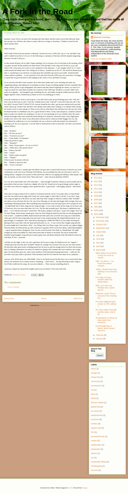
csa (92, 390)
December (100, 217)
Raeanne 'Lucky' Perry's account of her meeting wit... (106, 295)
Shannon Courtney (102, 37)
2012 (96, 185)
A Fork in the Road (37, 11)
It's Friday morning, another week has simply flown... (104, 279)
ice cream (95, 411)
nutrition (94, 424)
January (99, 339)
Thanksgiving (96, 466)
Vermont (94, 470)
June (98, 239)
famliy (93, 398)
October (99, 224)
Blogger (84, 488)
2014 (96, 178)
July (98, 235)
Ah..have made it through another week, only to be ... (106, 312)
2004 (96, 214)
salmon (94, 453)
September (101, 228)
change (94, 373)
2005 (96, 210)
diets (93, 394)
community (95, 381)
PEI (92, 432)
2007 (96, 203)
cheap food (95, 377)
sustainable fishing (98, 462)
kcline (70, 488)
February (100, 335)
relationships (96, 445)
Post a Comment (13, 287)
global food (95, 407)
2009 (96, 196)
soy (92, 458)
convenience (96, 386)
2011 (96, 189)
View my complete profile (101, 59)
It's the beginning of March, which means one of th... (105, 328)
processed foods (98, 436)
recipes (94, 441)
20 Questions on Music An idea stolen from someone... (106, 320)
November (100, 221)
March (99, 250)
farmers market (97, 402)
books (93, 369)
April (98, 246)
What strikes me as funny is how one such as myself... (106, 255)
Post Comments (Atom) (48, 305)
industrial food (97, 415)
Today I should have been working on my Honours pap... (106, 271)
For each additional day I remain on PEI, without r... (106, 304)
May (98, 243)
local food (95, 419)
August (99, 232)
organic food (96, 428)
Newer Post (9, 298)
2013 (96, 181)
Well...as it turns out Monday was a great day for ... (105, 287)
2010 (96, 192)
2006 (96, 207)
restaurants (95, 449)
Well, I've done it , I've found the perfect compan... (105, 263)
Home (43, 298)
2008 (96, 200)
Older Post (78, 298)
